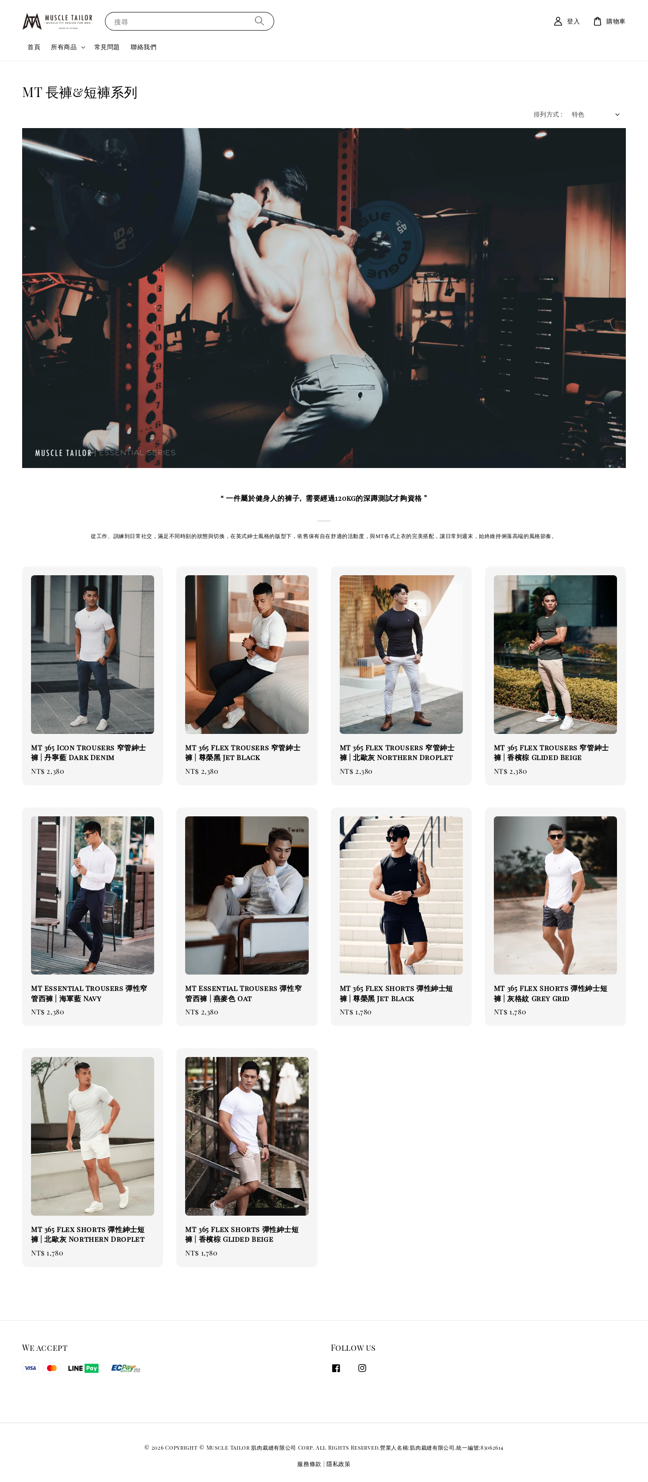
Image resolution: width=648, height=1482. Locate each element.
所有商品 (64, 47)
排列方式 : (548, 114)
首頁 (33, 47)
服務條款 (309, 1463)
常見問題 (107, 47)
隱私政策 (338, 1463)
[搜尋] (259, 21)
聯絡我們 (143, 47)
